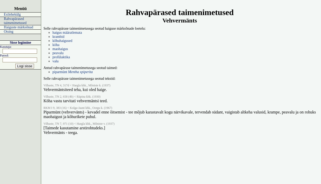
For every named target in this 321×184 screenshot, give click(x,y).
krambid (58, 37)
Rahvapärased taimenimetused (15, 21)
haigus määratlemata (67, 32)
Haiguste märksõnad (18, 27)
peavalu (58, 53)
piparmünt (72, 72)
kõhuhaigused (62, 41)
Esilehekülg (12, 14)
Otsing (8, 31)
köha (55, 45)
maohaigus (60, 49)
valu (55, 61)
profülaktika (61, 57)
